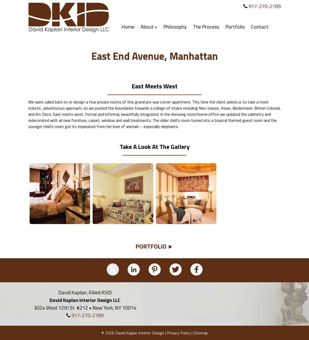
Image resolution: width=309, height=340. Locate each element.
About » (149, 27)
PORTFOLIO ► (154, 246)
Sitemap (200, 333)
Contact (259, 27)
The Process (206, 27)
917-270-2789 (265, 6)
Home (127, 27)
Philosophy (175, 27)
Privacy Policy (179, 333)
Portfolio (235, 27)
